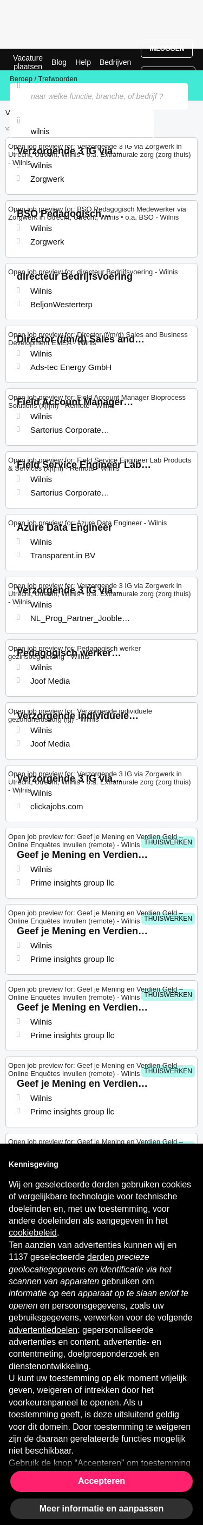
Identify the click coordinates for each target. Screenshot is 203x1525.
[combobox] (82, 131)
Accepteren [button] (101, 1481)
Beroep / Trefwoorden (43, 79)
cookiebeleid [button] (33, 1232)
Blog (59, 62)
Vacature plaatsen (28, 62)
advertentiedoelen (43, 1330)
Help (83, 62)
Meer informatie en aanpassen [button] (101, 1508)
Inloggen (166, 48)
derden (100, 1257)
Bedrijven (115, 62)
